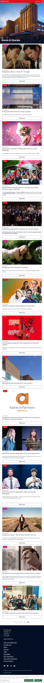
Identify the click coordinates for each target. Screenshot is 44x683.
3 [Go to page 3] (19, 622)
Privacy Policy (8, 661)
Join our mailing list (10, 642)
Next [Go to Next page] (28, 622)
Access (6, 649)
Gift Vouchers (8, 656)
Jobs (5, 652)
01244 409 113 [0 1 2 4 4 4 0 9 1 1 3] (8, 639)
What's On (38, 1)
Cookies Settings (5, 680)
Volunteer (7, 654)
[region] (22, 679)
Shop (5, 647)
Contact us (7, 645)
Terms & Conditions (10, 659)
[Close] (42, 676)
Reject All (38, 680)
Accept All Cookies (29, 680)
